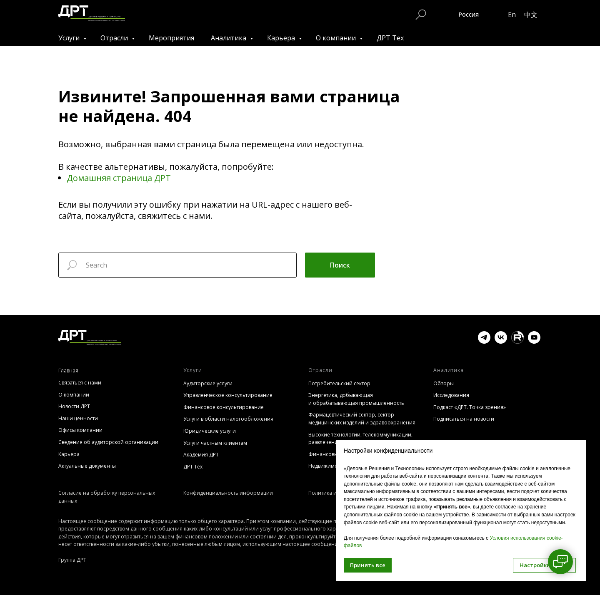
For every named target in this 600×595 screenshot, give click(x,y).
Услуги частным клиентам (215, 442)
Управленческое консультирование (227, 395)
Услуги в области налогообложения (228, 418)
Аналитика (229, 37)
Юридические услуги (209, 430)
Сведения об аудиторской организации (108, 442)
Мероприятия (171, 37)
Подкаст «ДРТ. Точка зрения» (469, 407)
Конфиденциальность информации (228, 492)
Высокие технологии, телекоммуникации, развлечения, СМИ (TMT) (360, 438)
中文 (531, 14)
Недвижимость (326, 465)
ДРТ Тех (390, 37)
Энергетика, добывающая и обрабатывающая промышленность (356, 399)
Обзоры (443, 383)
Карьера (282, 37)
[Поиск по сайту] (421, 14)
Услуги (69, 37)
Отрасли (115, 37)
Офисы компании (80, 430)
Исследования (451, 395)
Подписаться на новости (463, 418)
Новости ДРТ (74, 406)
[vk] (501, 341)
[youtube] (534, 341)
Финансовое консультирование (223, 407)
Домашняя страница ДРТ (119, 177)
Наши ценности (78, 418)
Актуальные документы (87, 465)
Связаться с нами (79, 382)
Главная (68, 370)
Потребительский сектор (339, 383)
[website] (517, 341)
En (512, 14)
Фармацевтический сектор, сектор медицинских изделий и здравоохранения (361, 418)
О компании (337, 37)
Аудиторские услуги (207, 383)
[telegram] (484, 341)
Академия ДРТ (201, 454)
